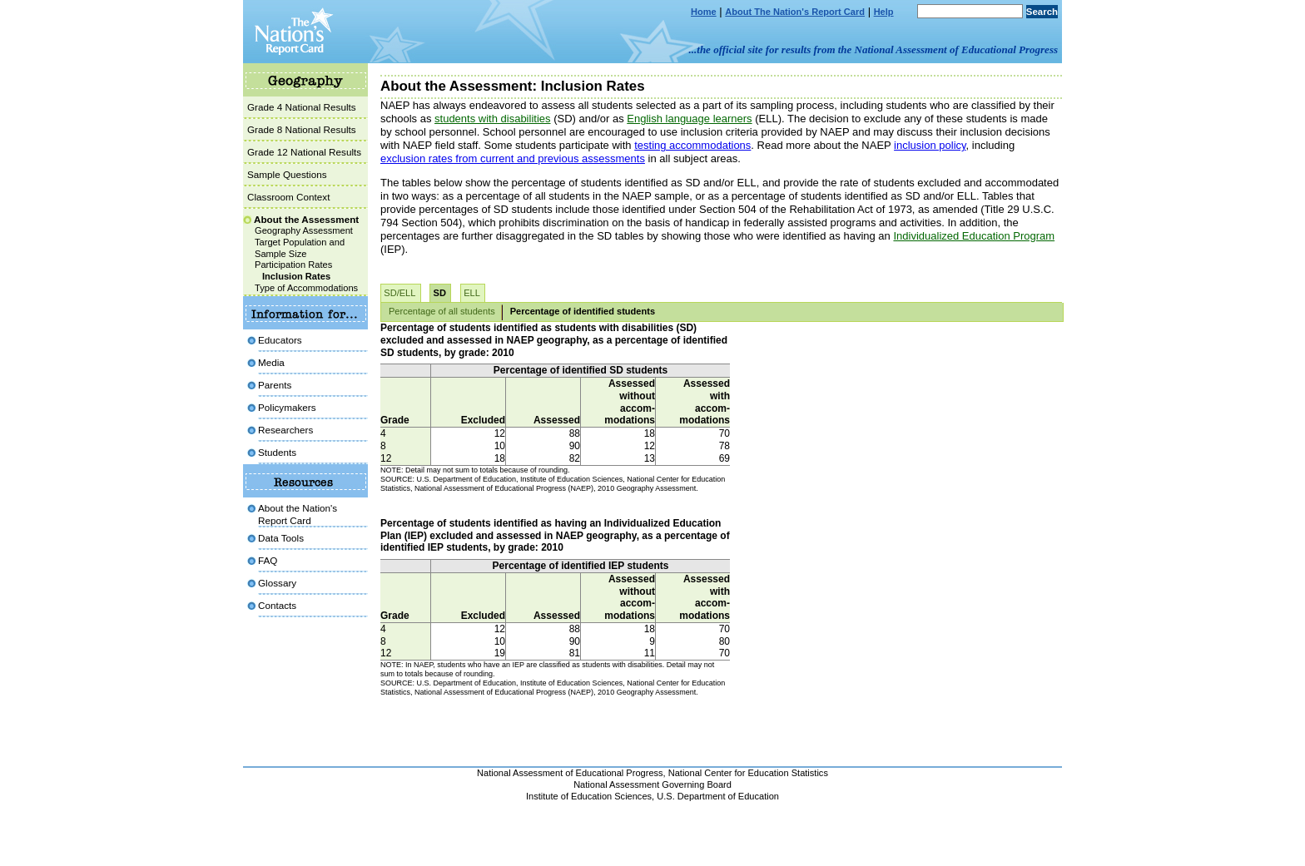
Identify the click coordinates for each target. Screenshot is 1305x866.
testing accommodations (692, 145)
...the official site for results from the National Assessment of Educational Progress (873, 49)
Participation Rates (293, 265)
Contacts (277, 605)
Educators (280, 339)
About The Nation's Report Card (795, 12)
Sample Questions (287, 174)
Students (277, 452)
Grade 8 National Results (301, 129)
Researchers (285, 429)
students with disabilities (492, 118)
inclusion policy (929, 145)
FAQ (267, 560)
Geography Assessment (304, 230)
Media (271, 362)
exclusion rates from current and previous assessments (512, 158)
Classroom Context (288, 196)
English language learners (689, 118)
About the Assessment (306, 219)
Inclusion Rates (296, 276)
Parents (274, 384)
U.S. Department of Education (718, 796)
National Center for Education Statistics (748, 773)
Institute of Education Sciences (589, 796)
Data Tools (281, 537)
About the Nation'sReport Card (297, 513)
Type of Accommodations (306, 288)
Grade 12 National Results (304, 151)
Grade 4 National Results (301, 106)
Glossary (277, 582)
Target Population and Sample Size (300, 248)
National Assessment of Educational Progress (570, 773)
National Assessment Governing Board (652, 784)
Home (704, 12)
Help (884, 12)
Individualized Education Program (973, 236)
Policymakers (287, 407)
